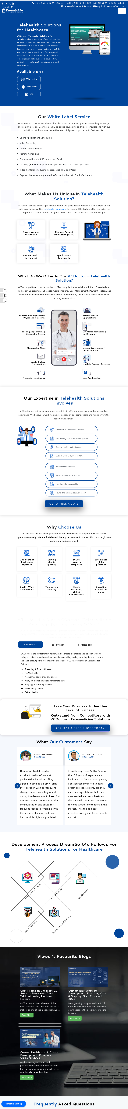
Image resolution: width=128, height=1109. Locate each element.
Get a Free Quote (64, 503)
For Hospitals (85, 644)
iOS (29, 94)
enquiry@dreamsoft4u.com (110, 6)
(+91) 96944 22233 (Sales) (108, 2)
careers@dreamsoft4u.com (77, 6)
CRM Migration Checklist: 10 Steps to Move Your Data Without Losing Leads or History (38, 994)
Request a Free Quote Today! (80, 728)
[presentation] (17, 785)
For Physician (57, 644)
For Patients (30, 644)
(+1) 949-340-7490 (79, 2)
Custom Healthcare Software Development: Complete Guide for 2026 (39, 1055)
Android (29, 86)
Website (29, 79)
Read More (27, 1015)
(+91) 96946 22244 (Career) (48, 2)
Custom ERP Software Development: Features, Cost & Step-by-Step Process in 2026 (87, 994)
